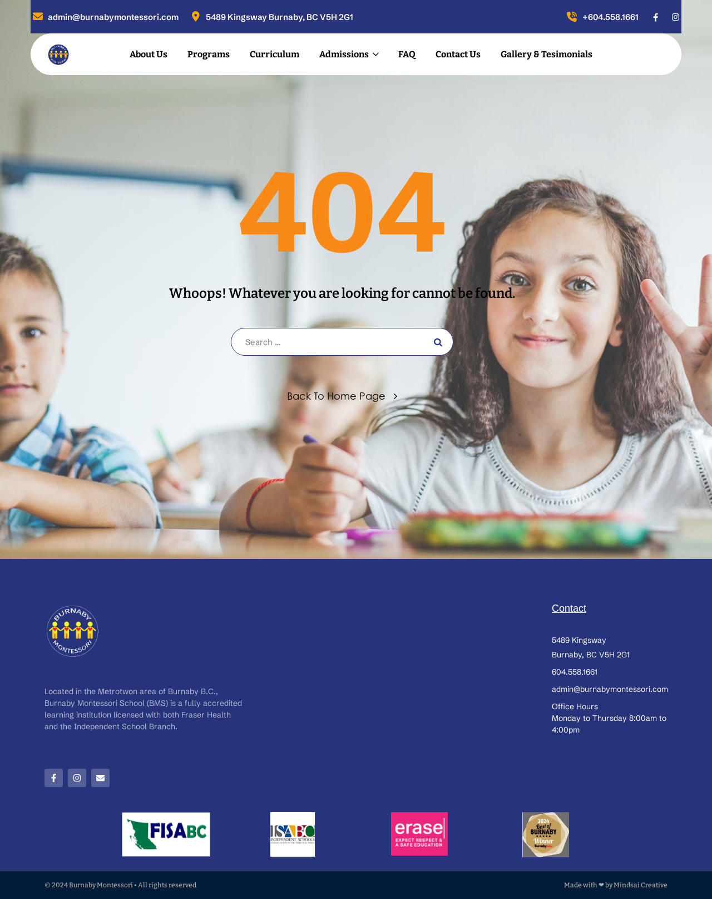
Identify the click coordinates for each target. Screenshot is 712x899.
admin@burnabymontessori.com (105, 17)
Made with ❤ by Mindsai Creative (616, 885)
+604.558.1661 (602, 17)
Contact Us (458, 54)
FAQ (407, 54)
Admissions (344, 54)
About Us (148, 54)
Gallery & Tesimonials (546, 54)
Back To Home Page (336, 396)
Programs (208, 54)
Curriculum (274, 54)
